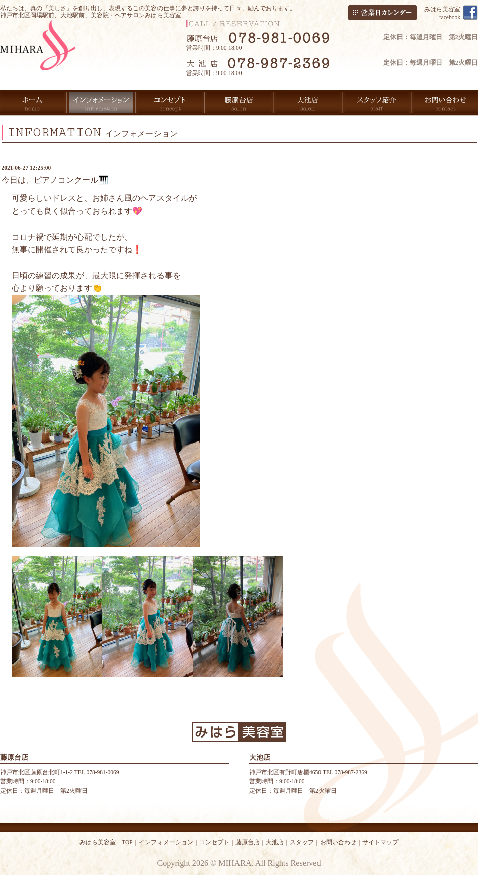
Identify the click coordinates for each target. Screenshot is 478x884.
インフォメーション (166, 842)
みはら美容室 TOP (106, 842)
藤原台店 (247, 842)
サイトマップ (380, 842)
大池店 (275, 842)
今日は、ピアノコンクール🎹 (55, 180)
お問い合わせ (338, 842)
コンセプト (214, 842)
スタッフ (302, 842)
